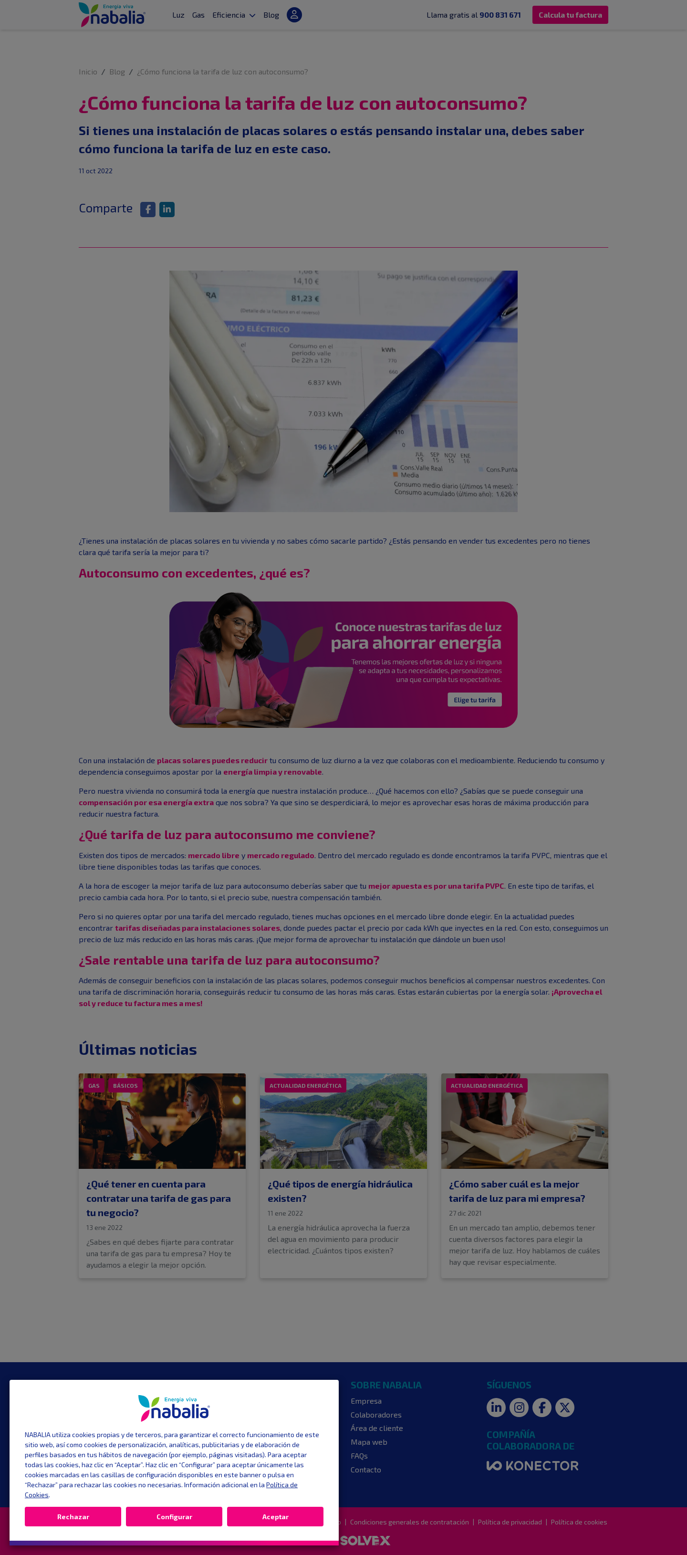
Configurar (174, 1517)
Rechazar (73, 1517)
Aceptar (275, 1517)
